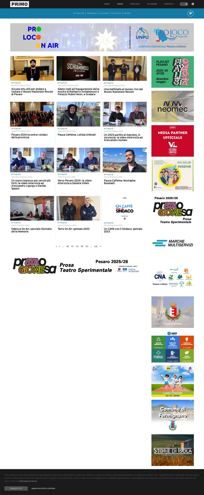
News (107, 4)
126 (95, 246)
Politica (116, 13)
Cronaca (92, 13)
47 (72, 246)
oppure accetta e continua (43, 488)
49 (82, 246)
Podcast (135, 4)
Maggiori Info (16, 488)
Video (120, 4)
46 (67, 246)
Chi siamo (152, 4)
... (63, 246)
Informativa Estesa (28, 481)
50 (87, 246)
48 (77, 246)
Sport (127, 13)
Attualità (78, 13)
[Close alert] (202, 472)
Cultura (104, 13)
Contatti (169, 4)
